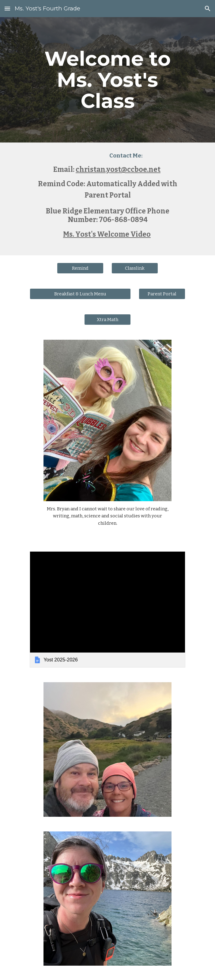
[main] (107, 80)
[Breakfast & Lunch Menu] (80, 294)
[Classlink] (134, 268)
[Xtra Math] (107, 319)
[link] (107, 609)
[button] (7, 8)
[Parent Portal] (162, 294)
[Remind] (80, 268)
